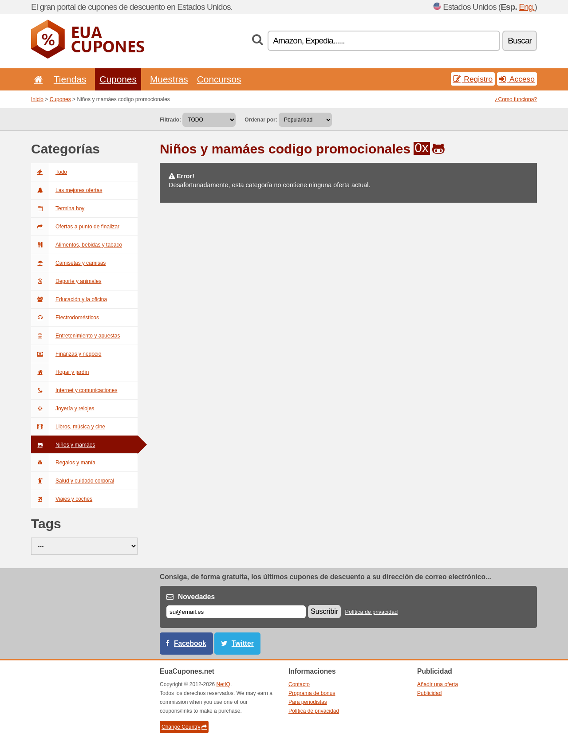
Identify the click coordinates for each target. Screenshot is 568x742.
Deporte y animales (66, 281)
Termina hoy (57, 208)
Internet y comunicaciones (74, 390)
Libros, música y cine (68, 427)
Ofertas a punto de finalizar (75, 227)
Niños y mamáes (63, 445)
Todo (49, 172)
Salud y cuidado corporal (72, 481)
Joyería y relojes (62, 408)
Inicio (37, 99)
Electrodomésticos (65, 317)
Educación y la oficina (69, 299)
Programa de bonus (311, 693)
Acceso (517, 79)
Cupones (118, 79)
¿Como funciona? (516, 99)
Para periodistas (307, 702)
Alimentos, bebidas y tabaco (76, 245)
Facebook (190, 643)
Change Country (184, 727)
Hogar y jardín (60, 372)
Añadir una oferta (437, 684)
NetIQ (223, 684)
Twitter (243, 643)
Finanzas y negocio (66, 354)
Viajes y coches (61, 499)
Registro (473, 79)
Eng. (526, 7)
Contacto (299, 684)
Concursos (219, 79)
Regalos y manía (63, 462)
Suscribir (324, 611)
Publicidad (429, 693)
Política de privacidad (371, 612)
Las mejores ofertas (66, 190)
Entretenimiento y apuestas (75, 336)
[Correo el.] (236, 611)
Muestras (169, 79)
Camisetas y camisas (68, 263)
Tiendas (70, 79)
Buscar (520, 40)
